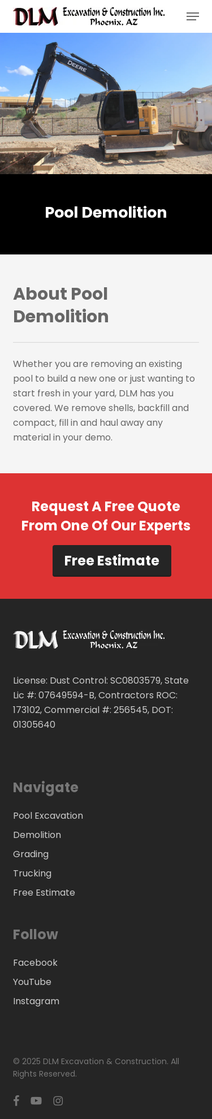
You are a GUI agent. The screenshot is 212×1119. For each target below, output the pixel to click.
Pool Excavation (48, 815)
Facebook (35, 962)
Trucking (32, 873)
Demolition (37, 834)
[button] (193, 16)
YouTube (32, 981)
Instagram (36, 1001)
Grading (31, 854)
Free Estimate (111, 560)
